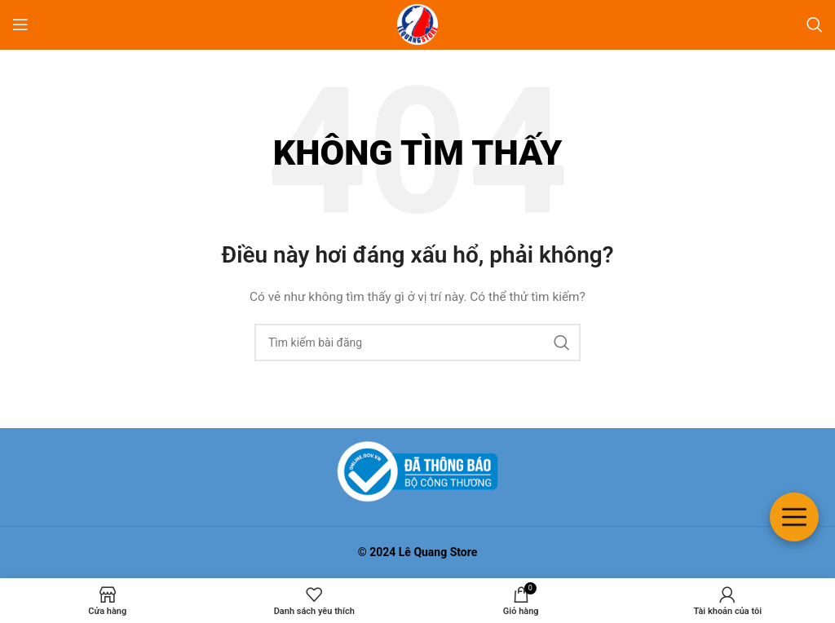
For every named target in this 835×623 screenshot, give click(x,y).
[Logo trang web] (417, 23)
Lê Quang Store (438, 552)
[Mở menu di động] (20, 24)
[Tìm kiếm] (814, 24)
